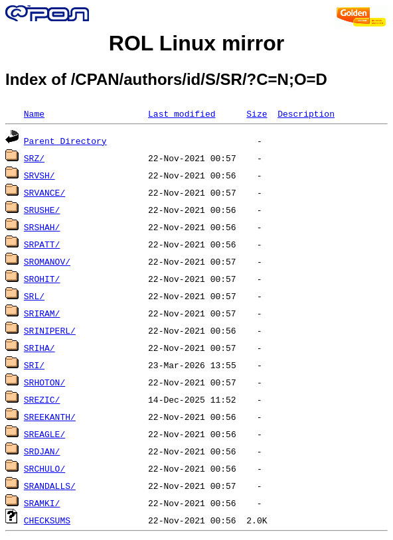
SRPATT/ (42, 244)
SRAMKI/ (42, 503)
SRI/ (34, 365)
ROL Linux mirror (196, 43)
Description (306, 113)
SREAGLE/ (44, 434)
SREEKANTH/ (50, 417)
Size (256, 113)
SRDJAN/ (42, 451)
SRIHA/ (39, 348)
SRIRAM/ (42, 313)
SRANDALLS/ (50, 486)
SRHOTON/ (44, 382)
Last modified (181, 113)
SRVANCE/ (44, 192)
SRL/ (34, 296)
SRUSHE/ (42, 210)
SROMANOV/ (47, 261)
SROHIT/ (42, 279)
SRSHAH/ (42, 227)
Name (34, 113)
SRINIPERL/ (50, 330)
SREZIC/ (42, 399)
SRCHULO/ (44, 468)
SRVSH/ (39, 175)
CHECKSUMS (47, 520)
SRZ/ (34, 158)
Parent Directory (65, 141)
